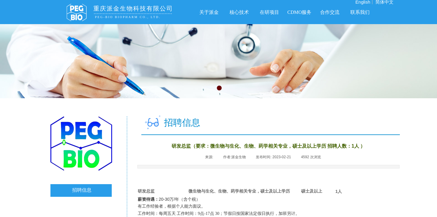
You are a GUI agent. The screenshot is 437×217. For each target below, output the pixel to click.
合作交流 (329, 12)
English (362, 2)
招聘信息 (82, 190)
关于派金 (209, 12)
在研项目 (269, 12)
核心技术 (239, 12)
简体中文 (384, 2)
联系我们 (360, 12)
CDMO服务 (299, 12)
